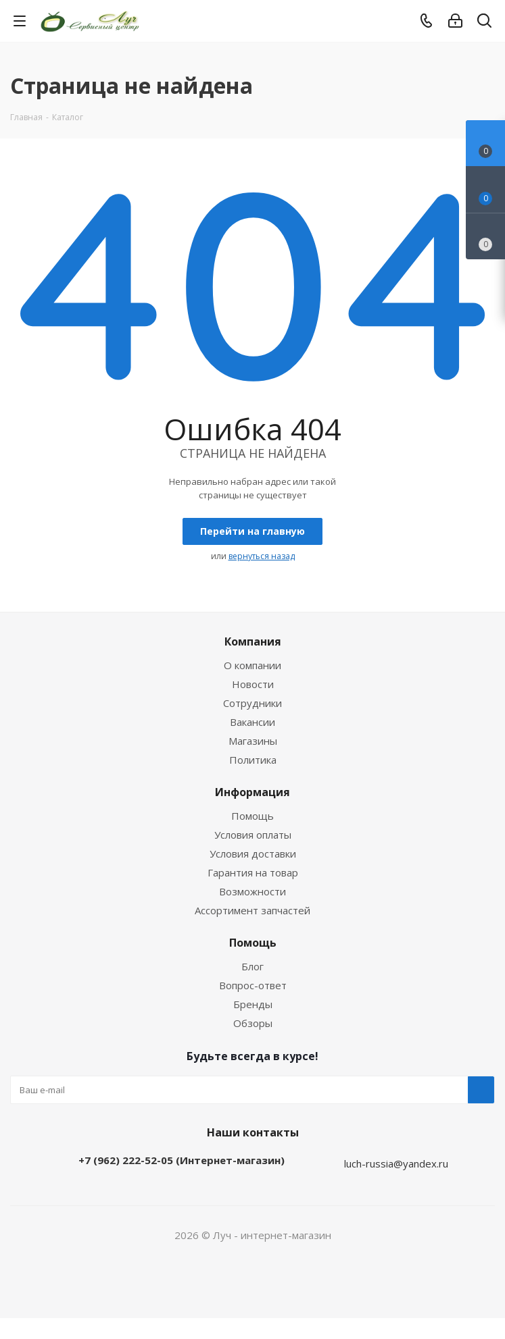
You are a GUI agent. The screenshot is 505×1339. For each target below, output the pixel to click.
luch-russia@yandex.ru (396, 1163)
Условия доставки (253, 853)
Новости (253, 684)
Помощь (252, 815)
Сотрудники (252, 703)
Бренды (252, 1004)
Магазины (253, 740)
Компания (252, 641)
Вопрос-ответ (253, 985)
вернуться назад (262, 556)
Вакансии (252, 722)
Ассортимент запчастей (252, 910)
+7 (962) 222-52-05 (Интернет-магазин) (181, 1160)
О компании (252, 665)
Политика (252, 759)
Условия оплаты (252, 834)
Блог (252, 966)
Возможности (252, 891)
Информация (252, 792)
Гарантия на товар (253, 872)
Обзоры (252, 1023)
